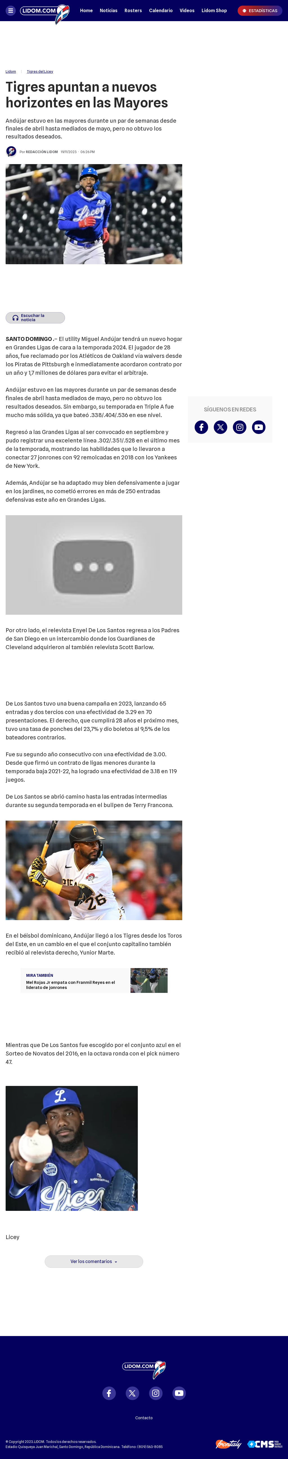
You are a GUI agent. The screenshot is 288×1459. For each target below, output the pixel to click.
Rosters (133, 10)
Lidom (11, 71)
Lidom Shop (214, 10)
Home (86, 10)
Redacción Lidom (42, 152)
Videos (187, 10)
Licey (12, 1237)
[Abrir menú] (11, 11)
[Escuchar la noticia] (35, 317)
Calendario (161, 10)
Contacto (144, 1418)
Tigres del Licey (40, 71)
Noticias (109, 10)
